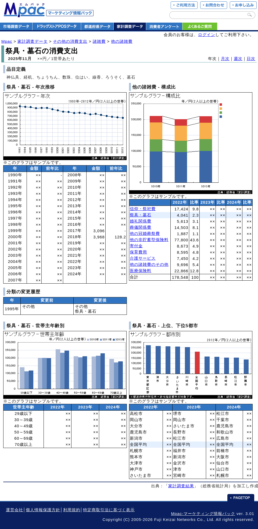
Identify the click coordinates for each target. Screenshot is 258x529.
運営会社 (14, 510)
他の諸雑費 (121, 41)
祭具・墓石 (140, 215)
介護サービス (143, 258)
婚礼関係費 (140, 221)
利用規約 (71, 510)
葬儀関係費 (140, 227)
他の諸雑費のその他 (149, 264)
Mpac (6, 41)
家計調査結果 (181, 486)
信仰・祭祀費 (143, 209)
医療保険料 (140, 271)
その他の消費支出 (70, 41)
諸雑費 (99, 41)
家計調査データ (32, 41)
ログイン (206, 35)
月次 (225, 59)
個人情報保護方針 (43, 510)
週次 (238, 59)
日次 (251, 59)
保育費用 (138, 252)
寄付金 (136, 246)
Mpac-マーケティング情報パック (203, 514)
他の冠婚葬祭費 (145, 233)
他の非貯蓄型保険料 (149, 240)
